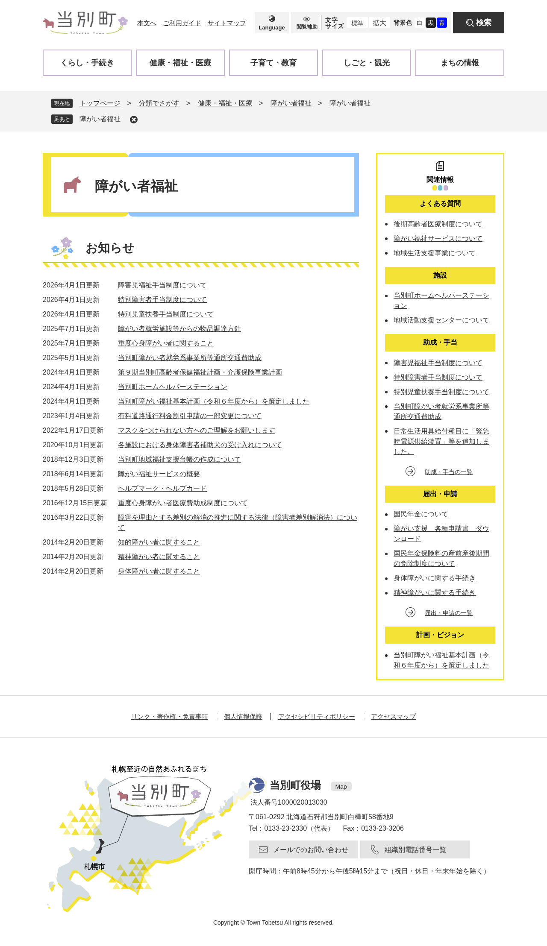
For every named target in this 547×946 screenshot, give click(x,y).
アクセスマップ (393, 716)
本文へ (146, 23)
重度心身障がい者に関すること (166, 343)
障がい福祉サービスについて (438, 238)
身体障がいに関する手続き (435, 578)
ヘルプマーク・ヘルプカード (162, 488)
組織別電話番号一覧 (415, 849)
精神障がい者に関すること (159, 556)
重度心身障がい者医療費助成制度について (183, 503)
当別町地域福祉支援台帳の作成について (179, 459)
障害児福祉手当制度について (162, 285)
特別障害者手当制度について (162, 299)
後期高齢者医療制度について (438, 224)
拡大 (379, 22)
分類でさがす (158, 103)
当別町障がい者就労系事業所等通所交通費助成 (190, 357)
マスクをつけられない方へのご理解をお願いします (196, 430)
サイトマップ (227, 23)
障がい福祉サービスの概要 (159, 473)
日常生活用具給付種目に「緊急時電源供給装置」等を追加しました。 (441, 441)
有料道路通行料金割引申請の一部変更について (190, 415)
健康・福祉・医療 (225, 103)
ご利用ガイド (182, 23)
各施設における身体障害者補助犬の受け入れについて (200, 444)
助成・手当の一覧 (449, 472)
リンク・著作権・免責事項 (169, 716)
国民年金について (421, 514)
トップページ (100, 103)
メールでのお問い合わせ (310, 849)
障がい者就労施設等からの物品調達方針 (179, 328)
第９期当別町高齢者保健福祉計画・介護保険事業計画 (200, 372)
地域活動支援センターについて (441, 320)
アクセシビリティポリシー (316, 716)
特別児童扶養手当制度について (166, 314)
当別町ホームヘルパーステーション (172, 386)
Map (341, 786)
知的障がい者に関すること (159, 542)
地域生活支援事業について (435, 253)
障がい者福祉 (291, 103)
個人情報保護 (243, 716)
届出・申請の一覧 (449, 612)
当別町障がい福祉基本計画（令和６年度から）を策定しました (213, 401)
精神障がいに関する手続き (435, 592)
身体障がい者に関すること (159, 571)
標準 (357, 23)
